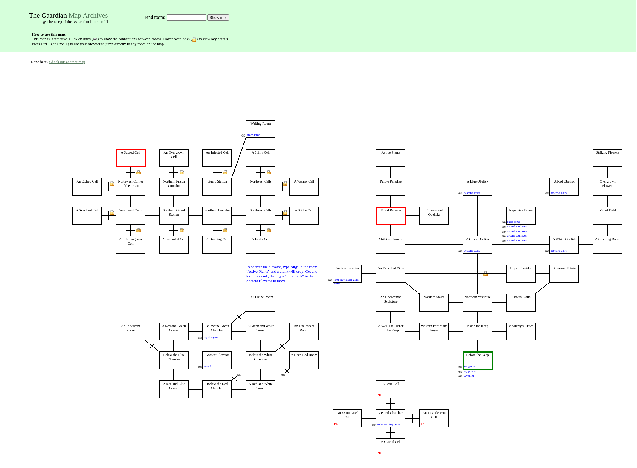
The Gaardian (48, 15)
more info (98, 21)
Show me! (218, 17)
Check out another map (67, 62)
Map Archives (88, 15)
